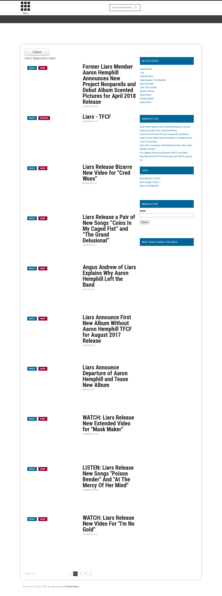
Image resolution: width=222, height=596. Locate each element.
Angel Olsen (146, 95)
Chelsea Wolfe (147, 98)
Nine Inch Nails (147, 84)
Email (143, 211)
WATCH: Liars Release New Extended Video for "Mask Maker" (108, 423)
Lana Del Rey (146, 69)
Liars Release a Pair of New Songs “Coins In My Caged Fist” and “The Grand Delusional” (109, 229)
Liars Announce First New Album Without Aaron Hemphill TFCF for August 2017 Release (107, 329)
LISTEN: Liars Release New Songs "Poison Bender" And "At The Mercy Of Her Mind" (108, 476)
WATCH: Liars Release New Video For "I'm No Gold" (109, 523)
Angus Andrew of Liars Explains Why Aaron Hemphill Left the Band (109, 276)
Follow (37, 52)
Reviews (44, 118)
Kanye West (145, 102)
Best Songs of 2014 (149, 182)
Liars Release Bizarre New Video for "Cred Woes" (107, 172)
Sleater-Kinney (147, 91)
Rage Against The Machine (153, 80)
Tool (142, 72)
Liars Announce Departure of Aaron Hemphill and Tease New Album (105, 376)
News (42, 68)
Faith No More (146, 76)
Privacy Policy (72, 586)
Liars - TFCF (97, 116)
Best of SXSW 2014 (149, 186)
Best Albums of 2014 (150, 178)
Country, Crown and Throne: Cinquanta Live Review (164, 134)
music (32, 68)
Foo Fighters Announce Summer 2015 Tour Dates (164, 152)
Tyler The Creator (148, 87)
